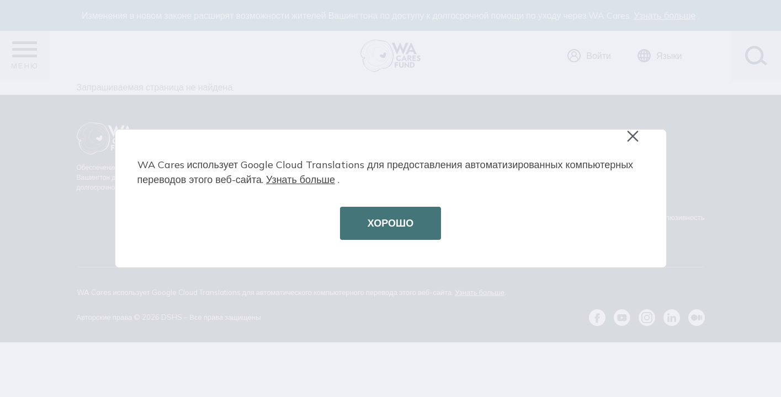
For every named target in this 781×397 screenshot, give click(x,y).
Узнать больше (300, 179)
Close (638, 142)
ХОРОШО (390, 223)
